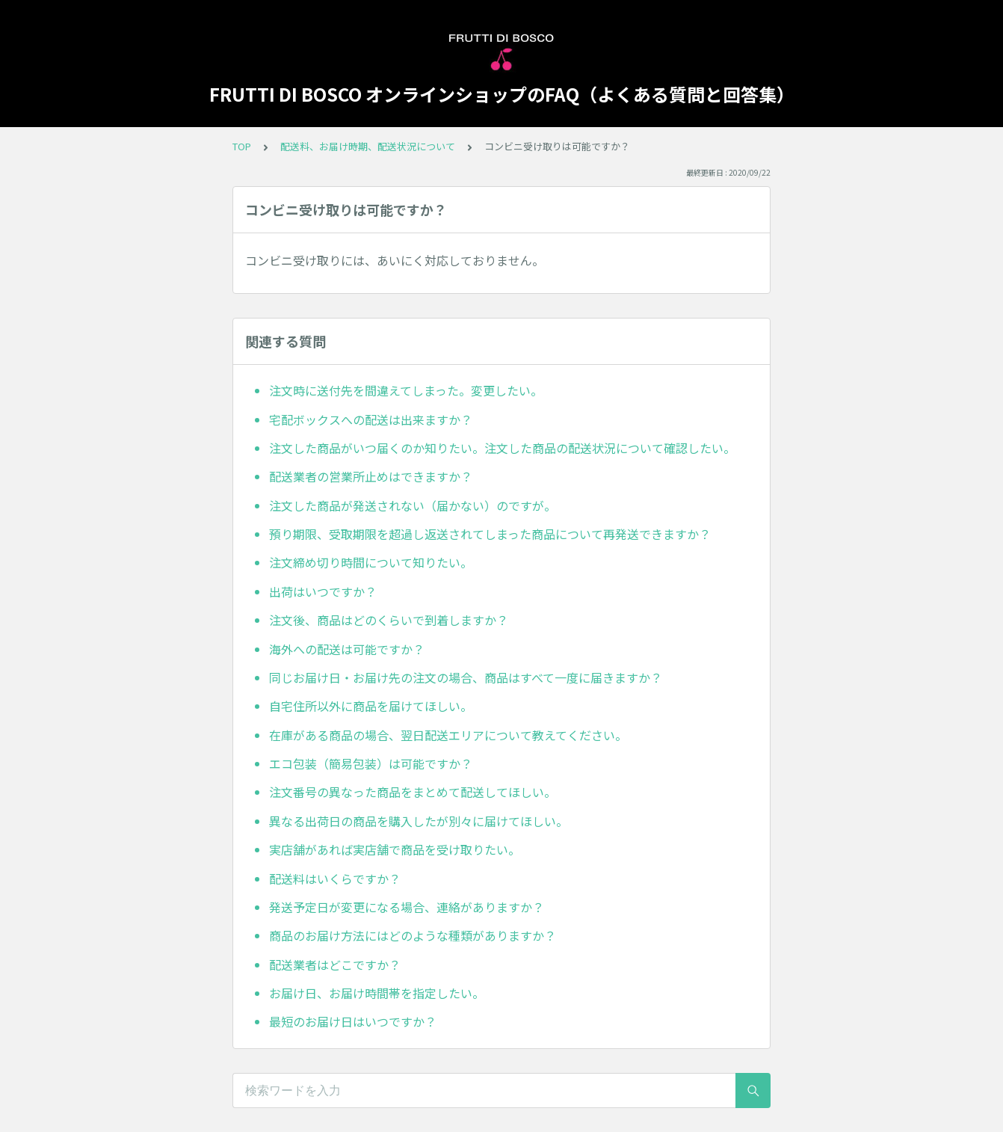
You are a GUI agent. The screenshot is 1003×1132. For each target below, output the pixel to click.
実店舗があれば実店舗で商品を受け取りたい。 (394, 849)
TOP (241, 146)
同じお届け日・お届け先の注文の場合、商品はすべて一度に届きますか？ (465, 677)
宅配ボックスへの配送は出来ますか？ (370, 419)
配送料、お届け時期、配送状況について (367, 146)
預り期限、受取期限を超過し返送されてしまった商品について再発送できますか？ (490, 534)
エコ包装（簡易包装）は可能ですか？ (370, 763)
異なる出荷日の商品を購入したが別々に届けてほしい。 (418, 821)
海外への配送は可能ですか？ (347, 649)
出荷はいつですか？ (323, 591)
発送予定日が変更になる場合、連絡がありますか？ (406, 907)
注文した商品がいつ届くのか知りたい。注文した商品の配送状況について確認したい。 (502, 448)
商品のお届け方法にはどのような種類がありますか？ (412, 935)
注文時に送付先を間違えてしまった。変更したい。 (406, 390)
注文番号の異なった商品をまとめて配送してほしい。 (412, 792)
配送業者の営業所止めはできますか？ (370, 476)
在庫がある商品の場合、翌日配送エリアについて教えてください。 (448, 735)
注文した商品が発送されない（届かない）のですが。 (412, 505)
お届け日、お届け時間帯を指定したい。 (376, 993)
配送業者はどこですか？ (335, 964)
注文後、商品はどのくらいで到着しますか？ (388, 620)
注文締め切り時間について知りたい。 (370, 562)
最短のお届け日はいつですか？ (352, 1021)
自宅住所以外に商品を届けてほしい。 (370, 706)
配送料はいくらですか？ (335, 879)
